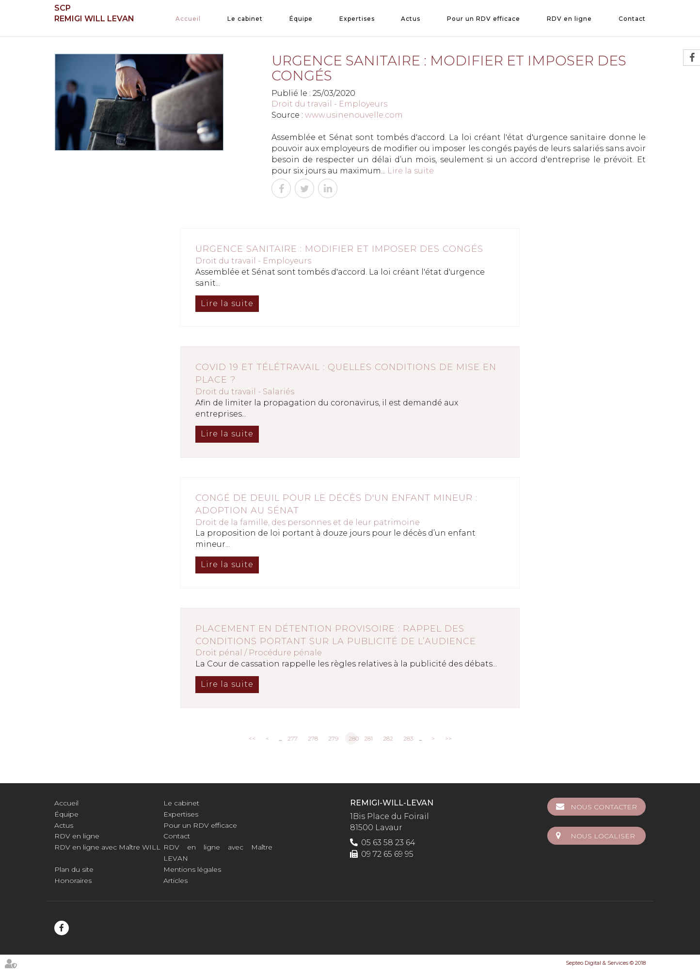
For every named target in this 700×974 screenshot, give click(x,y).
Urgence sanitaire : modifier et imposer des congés (339, 249)
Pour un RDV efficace (483, 18)
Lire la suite (410, 170)
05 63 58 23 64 (388, 842)
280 (353, 738)
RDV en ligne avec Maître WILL (107, 847)
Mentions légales (192, 869)
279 (333, 738)
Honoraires (73, 880)
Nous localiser (603, 836)
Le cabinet (245, 18)
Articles (175, 880)
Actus (410, 18)
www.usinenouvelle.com (354, 115)
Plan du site (74, 869)
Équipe (301, 18)
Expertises (357, 18)
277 (292, 738)
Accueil (188, 18)
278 (313, 738)
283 (408, 738)
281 (368, 738)
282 (388, 738)
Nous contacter (604, 807)
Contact (632, 18)
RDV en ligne (569, 18)
